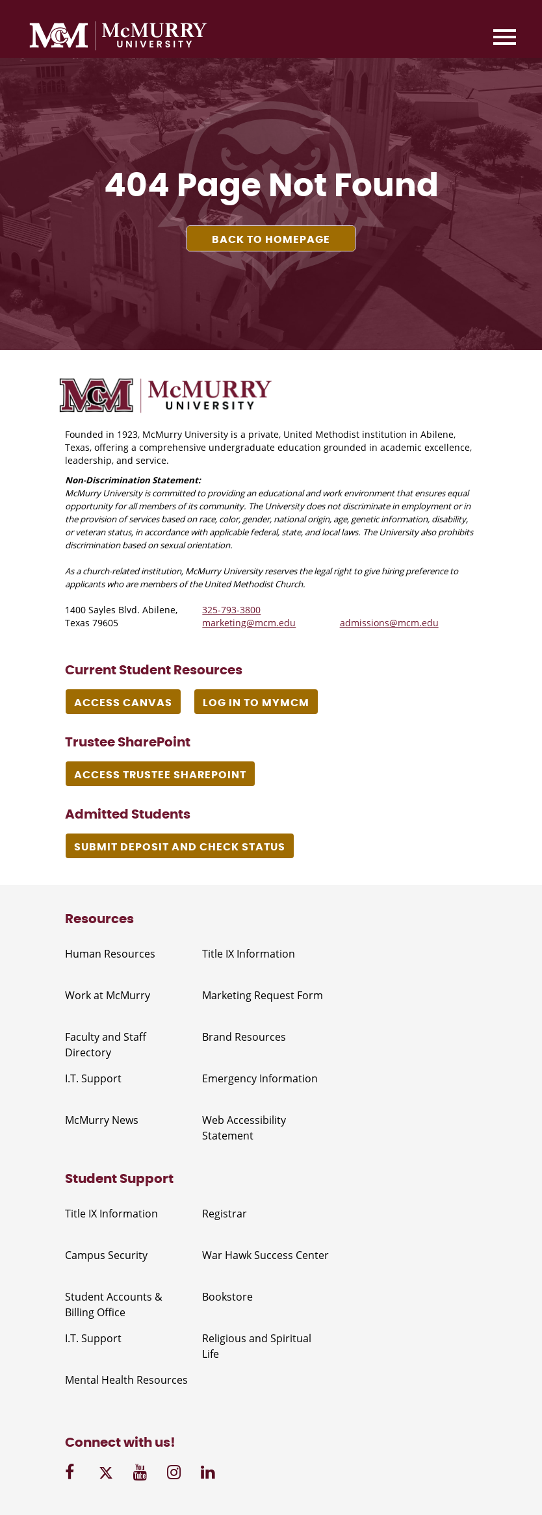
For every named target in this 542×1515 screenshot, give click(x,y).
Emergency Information (260, 1078)
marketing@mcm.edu (249, 623)
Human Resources (110, 954)
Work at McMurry (107, 995)
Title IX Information (248, 954)
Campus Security (106, 1255)
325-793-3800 (231, 610)
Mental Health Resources (126, 1380)
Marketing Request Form (262, 995)
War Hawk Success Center (265, 1255)
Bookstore (227, 1297)
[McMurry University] (118, 38)
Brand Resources (244, 1037)
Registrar (224, 1213)
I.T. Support (93, 1078)
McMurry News (101, 1120)
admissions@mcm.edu (389, 623)
